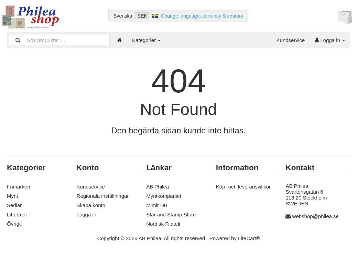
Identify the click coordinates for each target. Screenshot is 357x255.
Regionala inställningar (103, 196)
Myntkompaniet (163, 196)
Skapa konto (91, 205)
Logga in (330, 40)
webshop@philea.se (315, 216)
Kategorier (146, 40)
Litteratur (17, 214)
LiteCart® (249, 238)
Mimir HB (156, 205)
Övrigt (14, 224)
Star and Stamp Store (171, 214)
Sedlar (14, 205)
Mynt (12, 196)
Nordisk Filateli (163, 224)
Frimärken (18, 187)
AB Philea (157, 187)
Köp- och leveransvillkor (243, 187)
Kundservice (291, 40)
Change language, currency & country (202, 16)
